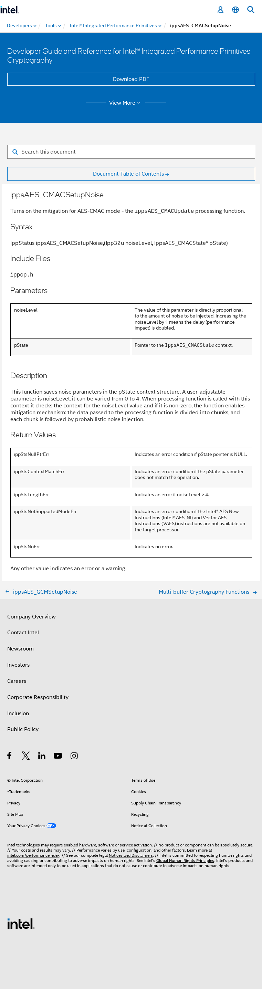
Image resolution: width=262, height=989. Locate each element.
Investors (18, 665)
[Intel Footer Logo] (21, 923)
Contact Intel (23, 632)
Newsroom (20, 648)
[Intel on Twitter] (26, 757)
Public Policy (23, 729)
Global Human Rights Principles (185, 860)
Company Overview (31, 616)
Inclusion (18, 713)
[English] (235, 9)
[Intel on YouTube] (58, 757)
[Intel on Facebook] (9, 757)
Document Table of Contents (128, 173)
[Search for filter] (131, 152)
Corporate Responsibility (38, 697)
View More (126, 103)
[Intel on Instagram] (74, 757)
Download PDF (131, 79)
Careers (16, 681)
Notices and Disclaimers (131, 855)
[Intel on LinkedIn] (42, 757)
